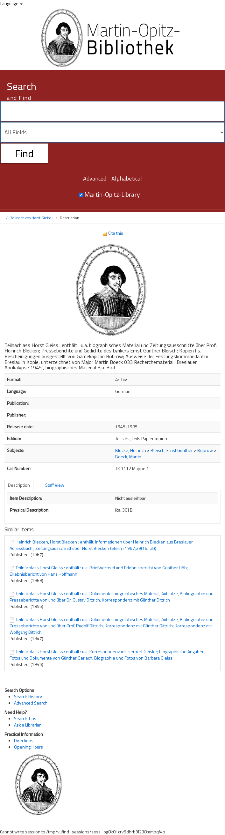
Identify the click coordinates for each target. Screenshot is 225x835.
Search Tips (25, 718)
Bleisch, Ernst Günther (172, 450)
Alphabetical (126, 178)
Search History (28, 696)
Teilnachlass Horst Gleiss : (31, 218)
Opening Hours (28, 746)
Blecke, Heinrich (130, 450)
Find (24, 153)
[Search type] (112, 132)
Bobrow (205, 450)
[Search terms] (112, 111)
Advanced (94, 178)
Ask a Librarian (28, 724)
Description (19, 485)
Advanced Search (30, 702)
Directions (23, 740)
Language (11, 3)
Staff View (54, 485)
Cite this (112, 233)
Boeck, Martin (128, 456)
